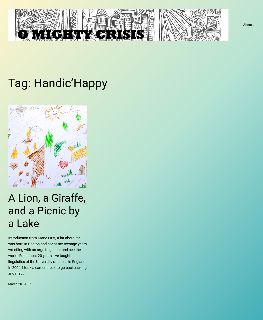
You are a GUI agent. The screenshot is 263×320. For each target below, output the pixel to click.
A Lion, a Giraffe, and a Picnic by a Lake (46, 211)
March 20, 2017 (19, 284)
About (247, 25)
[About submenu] (254, 25)
